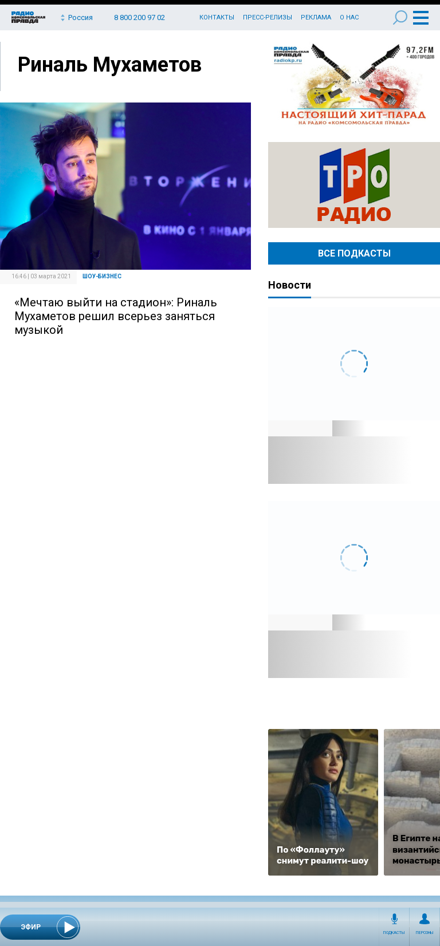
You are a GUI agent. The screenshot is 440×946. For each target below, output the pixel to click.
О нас (349, 17)
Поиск (400, 17)
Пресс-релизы (267, 17)
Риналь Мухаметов (110, 65)
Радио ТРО (354, 185)
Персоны (425, 933)
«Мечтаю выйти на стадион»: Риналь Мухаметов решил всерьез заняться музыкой (115, 316)
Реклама (316, 17)
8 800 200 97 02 (139, 17)
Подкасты (394, 933)
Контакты (216, 17)
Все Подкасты (354, 253)
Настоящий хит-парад (354, 85)
